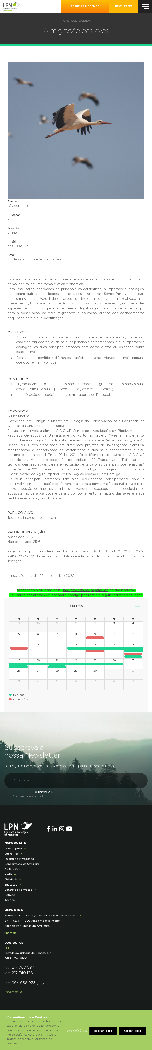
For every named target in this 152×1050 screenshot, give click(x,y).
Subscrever (43, 792)
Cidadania (10, 879)
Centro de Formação (18, 890)
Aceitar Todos (132, 1030)
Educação (10, 884)
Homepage (69, 21)
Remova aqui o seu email (28, 796)
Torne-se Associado (85, 6)
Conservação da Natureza (21, 864)
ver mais (10, 933)
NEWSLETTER (123, 6)
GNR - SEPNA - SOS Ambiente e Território (32, 920)
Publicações (12, 869)
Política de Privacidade (19, 859)
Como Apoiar (13, 848)
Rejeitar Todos (103, 1030)
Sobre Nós (11, 853)
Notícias (9, 895)
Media (8, 874)
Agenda (85, 21)
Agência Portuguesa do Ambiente (27, 926)
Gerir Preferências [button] (77, 1030)
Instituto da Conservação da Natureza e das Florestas (40, 915)
